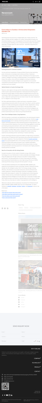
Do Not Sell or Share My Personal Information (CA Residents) (11, 400)
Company (37, 358)
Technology (36, 363)
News (9, 5)
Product (37, 367)
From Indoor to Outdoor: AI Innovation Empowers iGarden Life (16, 8)
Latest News (14, 5)
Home (5, 5)
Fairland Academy (14, 22)
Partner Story (23, 22)
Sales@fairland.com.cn (9, 381)
